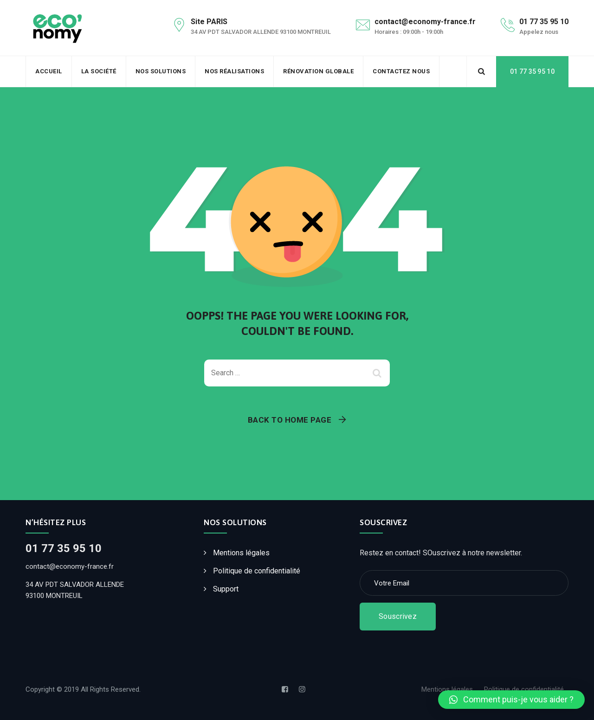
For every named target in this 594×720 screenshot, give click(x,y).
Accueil (48, 71)
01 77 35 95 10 (532, 71)
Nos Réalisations (234, 71)
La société (98, 71)
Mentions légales (241, 552)
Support (226, 589)
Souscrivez (398, 616)
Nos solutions (161, 71)
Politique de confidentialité (256, 570)
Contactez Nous (401, 71)
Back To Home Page (290, 419)
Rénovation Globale (318, 71)
